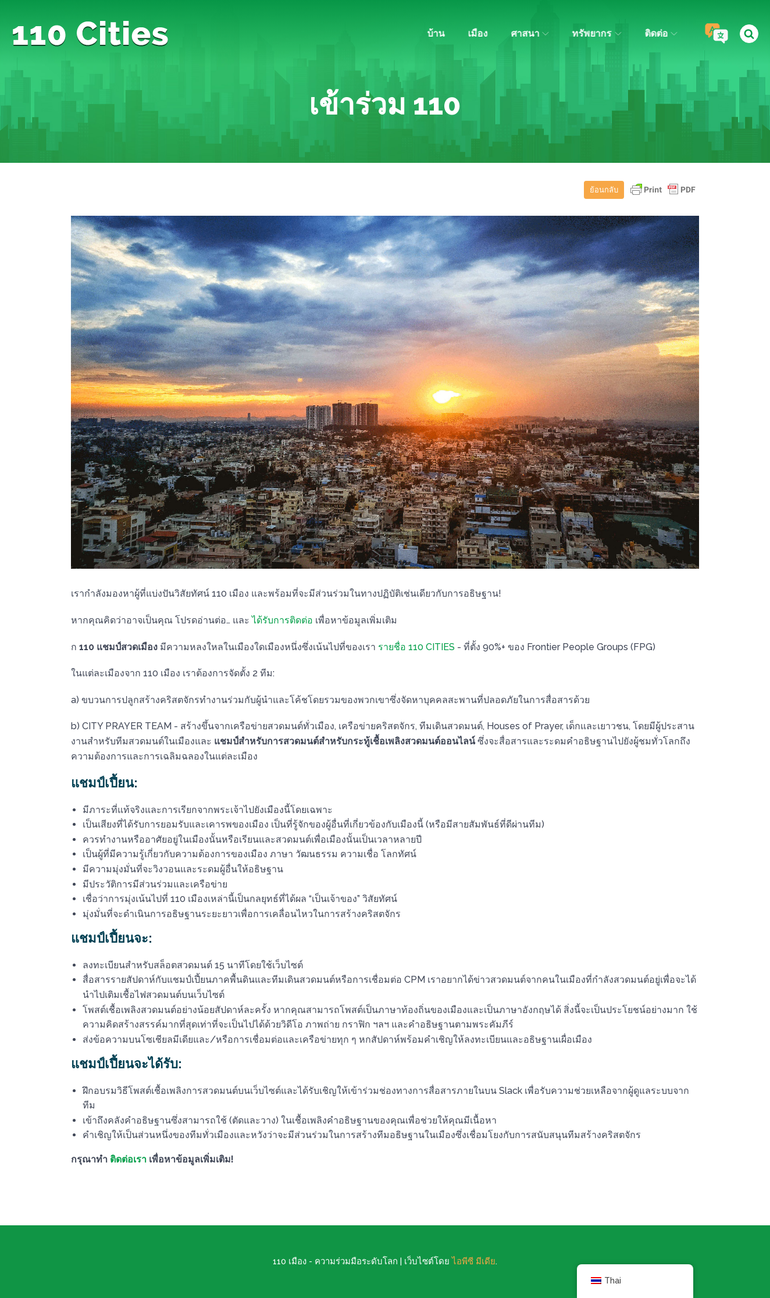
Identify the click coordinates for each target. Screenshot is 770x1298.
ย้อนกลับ (604, 190)
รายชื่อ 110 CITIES (416, 646)
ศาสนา (528, 33)
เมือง (476, 33)
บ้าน (434, 33)
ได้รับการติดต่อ (282, 620)
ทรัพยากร (595, 33)
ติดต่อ (659, 33)
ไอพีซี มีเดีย (473, 1261)
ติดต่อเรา (128, 1159)
